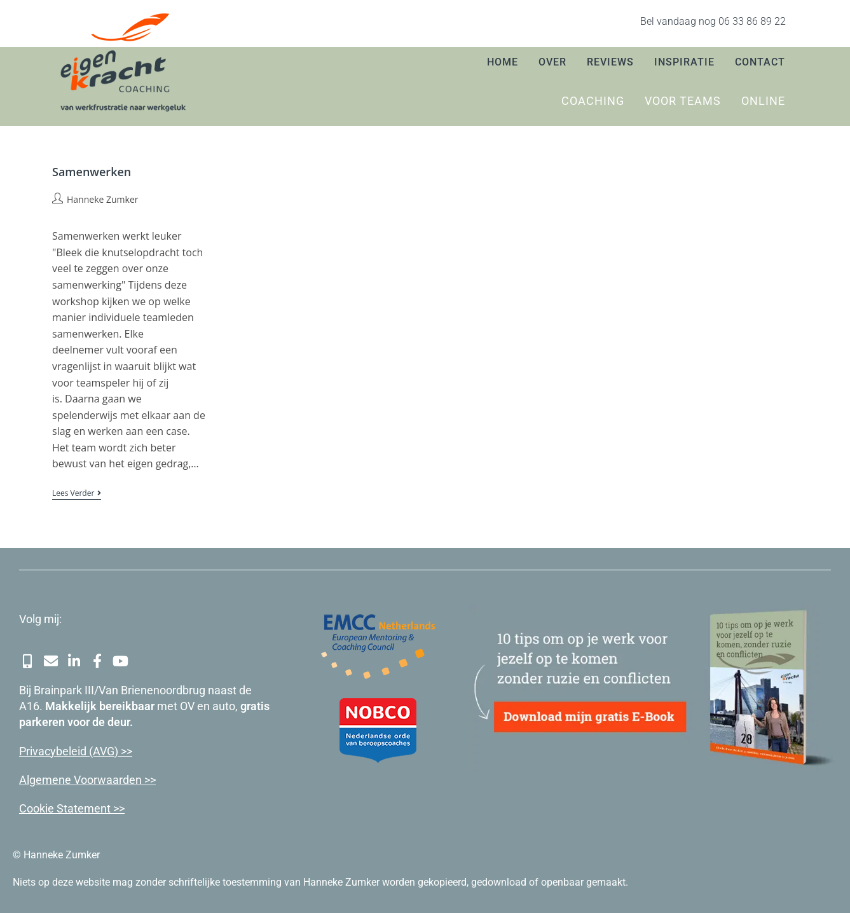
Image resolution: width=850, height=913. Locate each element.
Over (552, 62)
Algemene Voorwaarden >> (87, 778)
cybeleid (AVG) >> (88, 749)
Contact (760, 62)
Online (763, 100)
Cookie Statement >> (72, 806)
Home (502, 62)
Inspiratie (684, 62)
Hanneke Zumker (103, 199)
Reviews (610, 62)
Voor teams (683, 100)
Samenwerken (91, 171)
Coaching (592, 100)
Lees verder (76, 493)
